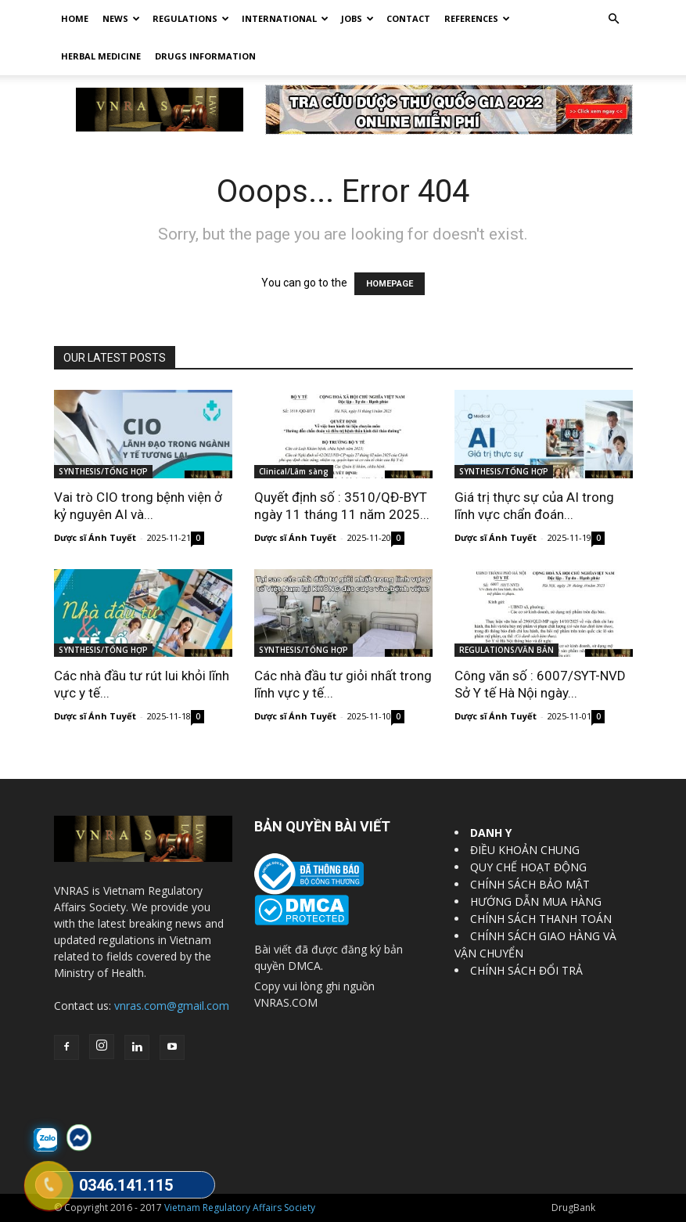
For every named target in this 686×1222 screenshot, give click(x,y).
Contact (408, 18)
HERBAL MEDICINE (101, 56)
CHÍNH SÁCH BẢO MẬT (530, 884)
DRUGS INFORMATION (205, 56)
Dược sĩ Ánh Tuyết (95, 537)
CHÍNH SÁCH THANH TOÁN (541, 918)
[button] (614, 19)
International (285, 18)
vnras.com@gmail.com (171, 1005)
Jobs (357, 18)
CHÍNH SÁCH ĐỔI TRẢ (526, 970)
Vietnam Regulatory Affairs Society (239, 1207)
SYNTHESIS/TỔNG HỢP (103, 471)
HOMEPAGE (389, 284)
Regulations (191, 18)
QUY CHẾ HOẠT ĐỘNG (528, 867)
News (121, 18)
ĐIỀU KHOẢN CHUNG (525, 849)
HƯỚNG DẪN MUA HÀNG (536, 901)
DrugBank (573, 1207)
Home (74, 18)
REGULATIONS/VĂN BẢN (506, 649)
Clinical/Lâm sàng (294, 471)
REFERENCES (477, 18)
